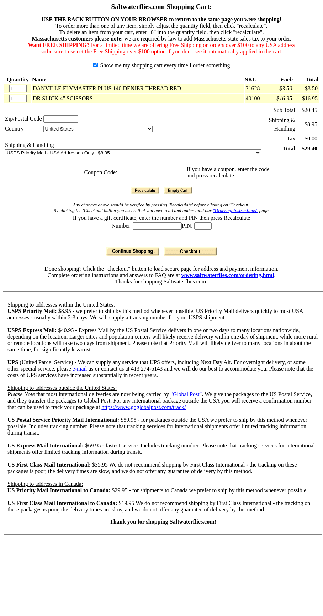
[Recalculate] (145, 190)
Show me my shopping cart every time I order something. (162, 65)
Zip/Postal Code (23, 119)
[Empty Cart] (178, 190)
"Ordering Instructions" (235, 210)
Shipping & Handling (29, 145)
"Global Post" (186, 394)
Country (14, 129)
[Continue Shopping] (132, 251)
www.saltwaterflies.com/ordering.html (227, 275)
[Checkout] (190, 251)
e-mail (80, 369)
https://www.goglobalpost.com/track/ (143, 407)
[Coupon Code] (151, 172)
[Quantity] (18, 88)
